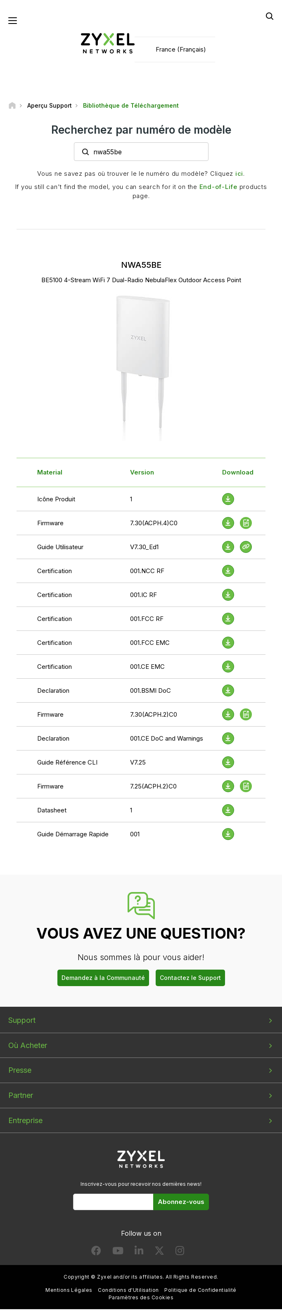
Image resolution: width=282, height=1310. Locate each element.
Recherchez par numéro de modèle (141, 130)
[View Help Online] (246, 548)
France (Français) (181, 50)
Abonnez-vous (181, 1203)
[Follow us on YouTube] (117, 1253)
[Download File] (228, 500)
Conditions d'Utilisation (128, 1291)
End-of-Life (218, 187)
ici (239, 175)
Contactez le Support (190, 978)
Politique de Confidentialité (200, 1291)
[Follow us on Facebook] (96, 1253)
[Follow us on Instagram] (179, 1253)
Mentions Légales (68, 1291)
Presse (19, 1071)
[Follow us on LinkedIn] (139, 1253)
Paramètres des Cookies (141, 1298)
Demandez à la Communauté (103, 978)
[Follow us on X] (159, 1253)
